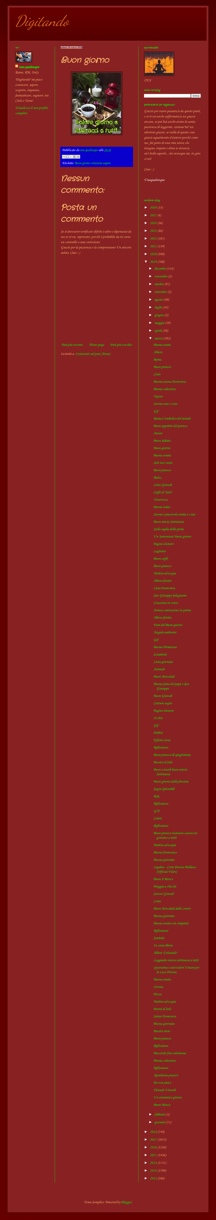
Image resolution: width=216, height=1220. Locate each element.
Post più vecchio (121, 345)
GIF (156, 811)
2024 (153, 223)
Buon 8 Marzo (163, 879)
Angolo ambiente (164, 632)
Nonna (158, 987)
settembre (161, 292)
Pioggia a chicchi (164, 886)
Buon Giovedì (162, 696)
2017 (153, 1140)
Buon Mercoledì (164, 677)
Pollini (158, 733)
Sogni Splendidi (164, 789)
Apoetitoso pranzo (165, 1075)
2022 (153, 239)
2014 (153, 1163)
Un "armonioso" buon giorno (172, 536)
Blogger (126, 1202)
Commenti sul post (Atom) (92, 354)
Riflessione (160, 747)
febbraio (160, 1114)
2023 (153, 231)
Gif (155, 411)
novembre (161, 276)
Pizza (157, 994)
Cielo (156, 374)
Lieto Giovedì (162, 485)
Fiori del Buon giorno (167, 625)
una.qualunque (29, 67)
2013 (153, 1171)
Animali (158, 669)
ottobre (159, 284)
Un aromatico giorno (167, 1097)
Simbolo (158, 938)
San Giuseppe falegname (169, 595)
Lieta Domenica (164, 588)
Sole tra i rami (162, 463)
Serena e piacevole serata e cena (174, 514)
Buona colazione (164, 389)
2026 (153, 208)
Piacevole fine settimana (169, 1053)
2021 (153, 246)
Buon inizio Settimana (168, 522)
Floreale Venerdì (164, 1090)
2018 (153, 1132)
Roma (157, 360)
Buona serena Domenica (169, 382)
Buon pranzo (162, 367)
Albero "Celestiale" (165, 953)
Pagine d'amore (163, 544)
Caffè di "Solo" (162, 492)
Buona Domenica (165, 852)
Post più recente (72, 345)
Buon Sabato (161, 441)
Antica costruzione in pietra (172, 610)
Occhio (158, 718)
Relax (157, 477)
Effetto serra (161, 740)
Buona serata (162, 345)
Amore (157, 433)
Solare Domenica (164, 1016)
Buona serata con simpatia (170, 923)
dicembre (160, 269)
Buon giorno (161, 448)
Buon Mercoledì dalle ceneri (171, 909)
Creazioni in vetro (165, 603)
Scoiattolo (160, 654)
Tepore (158, 396)
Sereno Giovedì (163, 894)
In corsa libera (162, 945)
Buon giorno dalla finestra (170, 781)
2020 (153, 254)
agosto (159, 300)
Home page (96, 345)
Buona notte (161, 507)
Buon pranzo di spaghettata (171, 755)
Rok (156, 796)
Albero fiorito (162, 581)
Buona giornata (163, 860)
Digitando (42, 21)
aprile (158, 331)
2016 (153, 1147)
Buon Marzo (161, 1105)
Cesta (157, 901)
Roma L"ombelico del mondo (172, 418)
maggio (159, 323)
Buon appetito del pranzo (170, 426)
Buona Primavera (165, 647)
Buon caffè (160, 559)
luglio (158, 307)
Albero (157, 352)
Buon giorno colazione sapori (92, 163)
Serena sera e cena (165, 404)
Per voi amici (162, 1083)
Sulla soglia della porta (168, 529)
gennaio (160, 1122)
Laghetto (159, 551)
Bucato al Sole (162, 762)
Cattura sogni (162, 703)
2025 (153, 215)
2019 (153, 262)
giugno (159, 315)
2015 (153, 1155)
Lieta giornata (163, 662)
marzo (159, 338)
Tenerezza (160, 500)
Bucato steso (161, 1031)
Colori (157, 818)
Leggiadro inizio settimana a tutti (176, 960)
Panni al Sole (162, 1009)
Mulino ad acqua (164, 573)
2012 (153, 1178)
